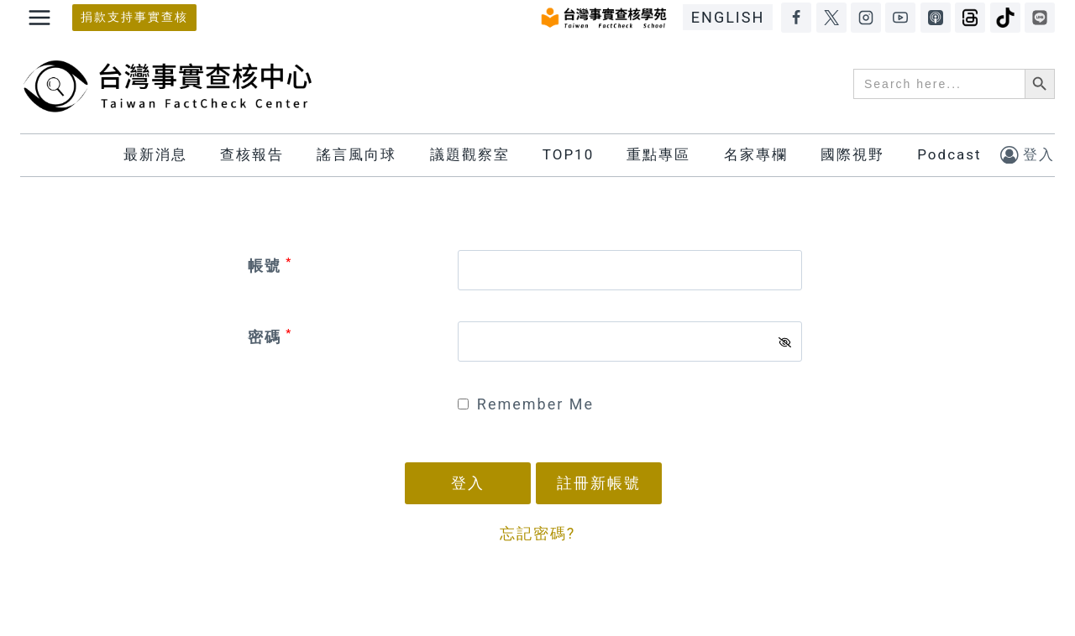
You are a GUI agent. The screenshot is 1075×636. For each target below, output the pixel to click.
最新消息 (155, 154)
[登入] (1027, 154)
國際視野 (852, 154)
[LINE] (1040, 18)
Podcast (949, 154)
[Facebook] (796, 18)
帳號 (270, 265)
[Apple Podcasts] (935, 18)
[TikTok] (1005, 18)
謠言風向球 (356, 154)
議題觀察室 (470, 154)
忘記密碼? (538, 533)
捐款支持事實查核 (134, 17)
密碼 (270, 337)
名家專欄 (756, 154)
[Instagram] (866, 18)
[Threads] (970, 18)
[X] (831, 18)
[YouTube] (900, 18)
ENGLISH (727, 17)
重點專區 (658, 154)
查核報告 (252, 154)
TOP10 (568, 154)
